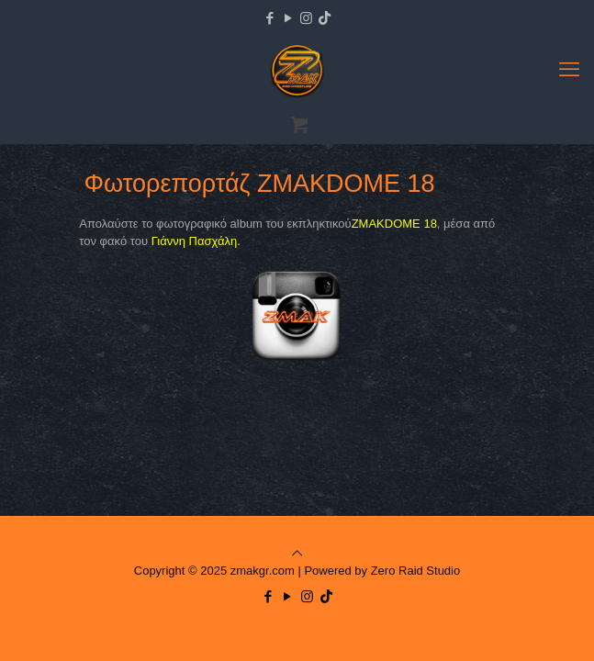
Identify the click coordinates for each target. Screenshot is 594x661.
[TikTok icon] (324, 18)
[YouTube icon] (288, 18)
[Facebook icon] (269, 18)
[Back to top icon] (297, 553)
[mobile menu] (569, 69)
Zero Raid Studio (416, 570)
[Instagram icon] (306, 18)
